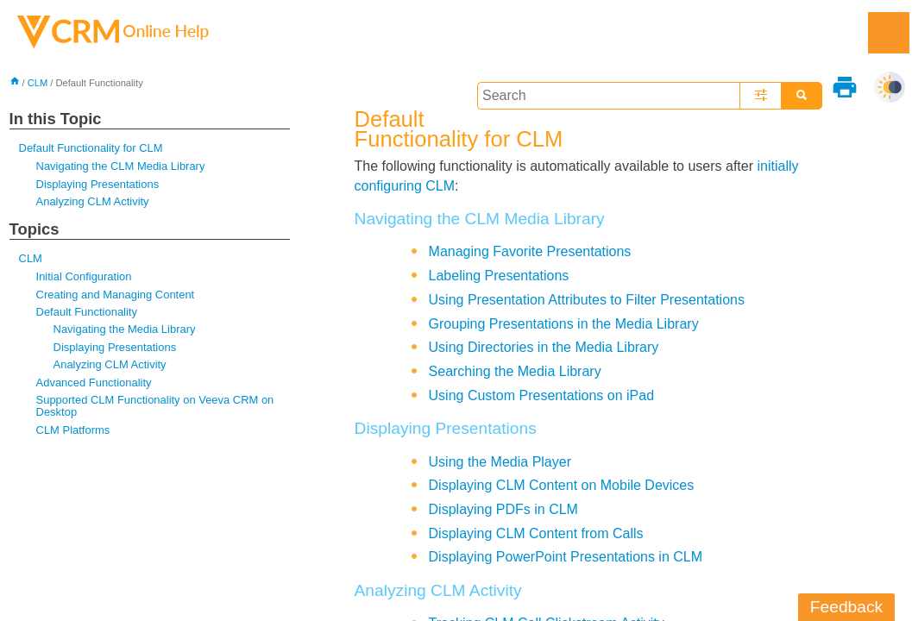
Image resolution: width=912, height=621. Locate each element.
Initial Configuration (84, 276)
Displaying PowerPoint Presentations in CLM (565, 556)
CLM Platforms (73, 429)
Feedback (846, 607)
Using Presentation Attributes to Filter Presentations (587, 299)
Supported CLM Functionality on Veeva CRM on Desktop (155, 405)
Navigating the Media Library (124, 329)
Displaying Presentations (98, 184)
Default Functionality (86, 311)
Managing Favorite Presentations (530, 251)
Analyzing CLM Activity (92, 201)
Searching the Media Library (515, 371)
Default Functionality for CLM (91, 147)
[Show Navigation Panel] (888, 32)
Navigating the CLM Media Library (120, 166)
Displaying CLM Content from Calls (536, 533)
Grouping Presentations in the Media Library (564, 324)
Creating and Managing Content (115, 294)
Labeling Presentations (499, 275)
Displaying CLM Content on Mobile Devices (562, 485)
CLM (38, 83)
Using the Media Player (500, 462)
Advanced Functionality (94, 382)
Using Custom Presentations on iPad (541, 395)
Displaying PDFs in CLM (503, 509)
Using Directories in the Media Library (544, 347)
